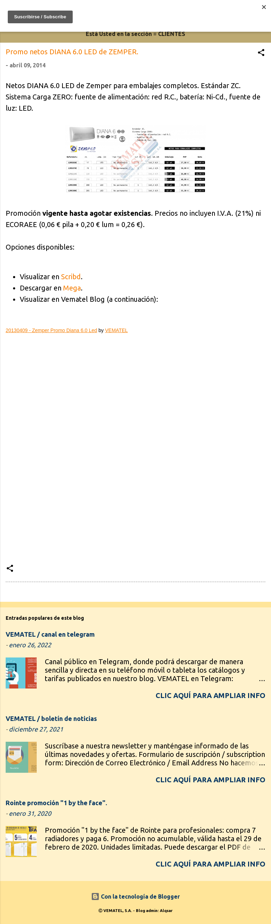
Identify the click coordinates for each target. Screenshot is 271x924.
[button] (261, 53)
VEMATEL (116, 330)
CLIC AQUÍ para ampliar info (210, 695)
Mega (72, 288)
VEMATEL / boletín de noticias (51, 718)
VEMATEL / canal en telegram (50, 634)
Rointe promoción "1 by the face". (56, 802)
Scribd (71, 277)
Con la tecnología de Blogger (135, 896)
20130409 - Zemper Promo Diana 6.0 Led (51, 330)
